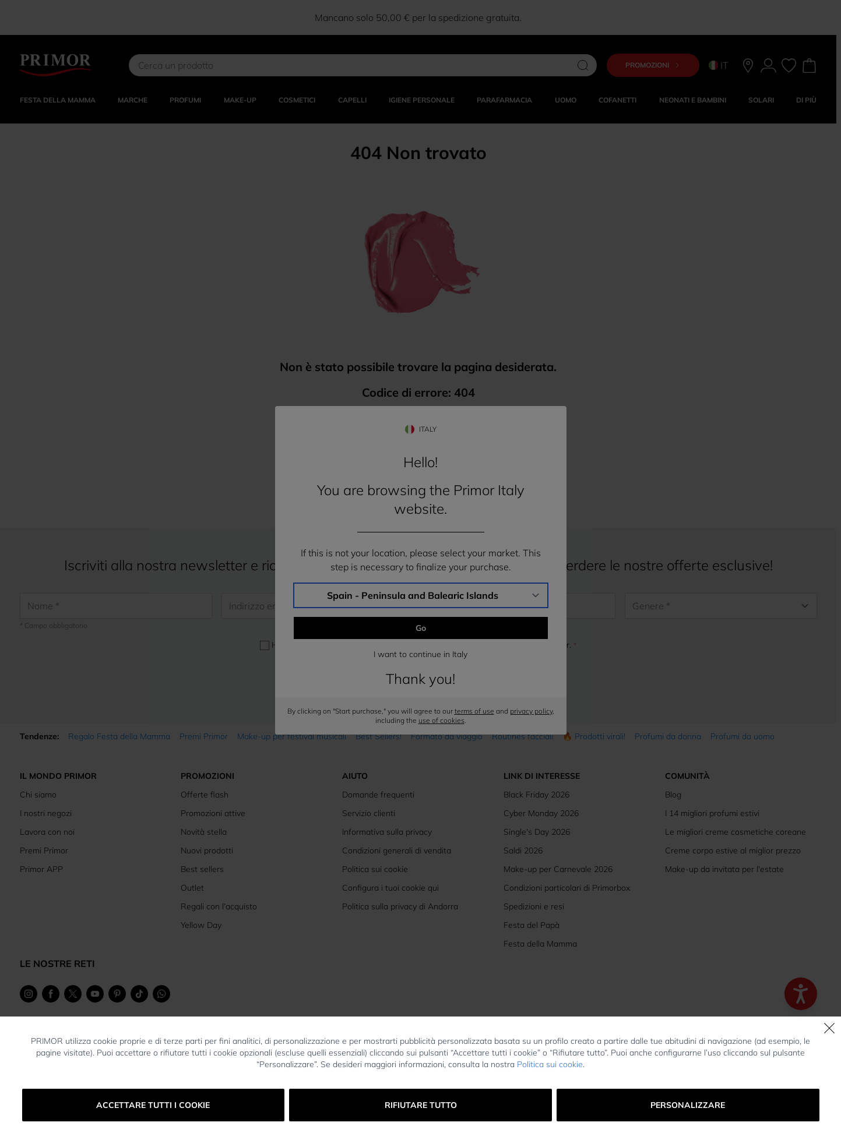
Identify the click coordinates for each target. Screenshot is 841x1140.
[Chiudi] (829, 1028)
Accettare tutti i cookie (153, 1105)
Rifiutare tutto (421, 1105)
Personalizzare (687, 1105)
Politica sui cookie (550, 1064)
